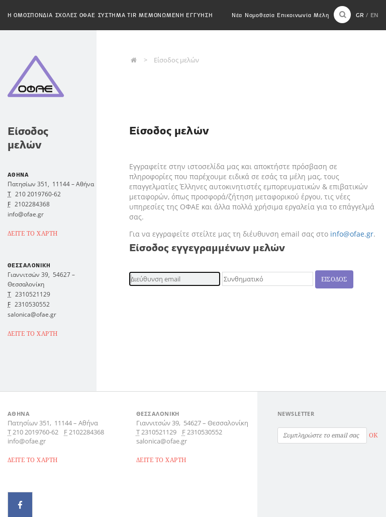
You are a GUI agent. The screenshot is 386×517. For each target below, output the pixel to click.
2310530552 (32, 304)
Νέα (237, 15)
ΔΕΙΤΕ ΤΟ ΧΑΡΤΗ (33, 233)
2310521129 (32, 294)
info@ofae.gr (351, 234)
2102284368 (32, 204)
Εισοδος (334, 279)
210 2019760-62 (38, 194)
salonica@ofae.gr (32, 314)
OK (373, 435)
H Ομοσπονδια (30, 15)
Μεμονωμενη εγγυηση (176, 15)
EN (374, 15)
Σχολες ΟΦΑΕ (75, 15)
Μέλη (321, 15)
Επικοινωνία (294, 15)
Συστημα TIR (117, 15)
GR (360, 15)
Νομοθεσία (259, 15)
